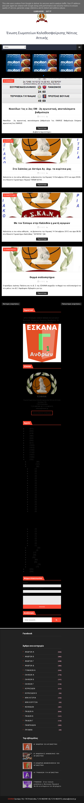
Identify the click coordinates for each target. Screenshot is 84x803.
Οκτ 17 (32, 499)
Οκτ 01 (32, 545)
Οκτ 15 (32, 502)
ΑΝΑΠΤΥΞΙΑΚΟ (10, 195)
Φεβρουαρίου (32, 564)
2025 (28, 429)
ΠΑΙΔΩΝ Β (29, 716)
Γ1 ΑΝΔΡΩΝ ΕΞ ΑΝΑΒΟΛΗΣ (34, 315)
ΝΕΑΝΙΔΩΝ (9, 81)
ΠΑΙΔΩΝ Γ (29, 721)
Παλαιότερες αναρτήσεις (71, 304)
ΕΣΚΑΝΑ (11, 799)
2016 (28, 450)
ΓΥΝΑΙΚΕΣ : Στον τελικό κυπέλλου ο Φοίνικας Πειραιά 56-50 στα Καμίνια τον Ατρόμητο (47, 784)
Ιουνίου (30, 555)
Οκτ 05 (32, 536)
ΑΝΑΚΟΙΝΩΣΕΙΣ (11, 249)
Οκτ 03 (32, 541)
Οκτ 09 (32, 531)
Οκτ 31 (32, 469)
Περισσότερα (42, 128)
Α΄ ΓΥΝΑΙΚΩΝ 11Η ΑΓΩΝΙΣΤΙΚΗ (46, 772)
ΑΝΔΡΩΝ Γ (29, 661)
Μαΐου (29, 557)
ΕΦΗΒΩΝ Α (29, 675)
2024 (28, 431)
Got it (48, 11)
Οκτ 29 (32, 473)
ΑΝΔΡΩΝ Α (29, 652)
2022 (28, 436)
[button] (41, 75)
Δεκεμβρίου (31, 462)
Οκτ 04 (32, 538)
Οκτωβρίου (31, 466)
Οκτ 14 (32, 504)
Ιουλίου (30, 553)
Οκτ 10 (32, 529)
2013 (28, 457)
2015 (28, 452)
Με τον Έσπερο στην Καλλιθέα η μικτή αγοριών (42, 223)
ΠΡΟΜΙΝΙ (29, 730)
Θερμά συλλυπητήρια (42, 277)
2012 (28, 459)
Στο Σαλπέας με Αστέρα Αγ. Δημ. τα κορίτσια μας (42, 168)
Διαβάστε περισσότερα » (42, 132)
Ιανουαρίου (31, 567)
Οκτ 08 (32, 534)
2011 (28, 569)
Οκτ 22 (32, 490)
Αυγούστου (31, 550)
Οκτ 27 (32, 478)
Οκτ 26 (32, 481)
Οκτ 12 (32, 509)
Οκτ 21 (32, 492)
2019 (28, 443)
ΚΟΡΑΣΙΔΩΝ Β (31, 693)
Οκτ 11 (32, 511)
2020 (28, 440)
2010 (28, 571)
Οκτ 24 (32, 485)
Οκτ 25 (32, 483)
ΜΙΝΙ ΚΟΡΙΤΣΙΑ (31, 702)
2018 (28, 445)
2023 (28, 433)
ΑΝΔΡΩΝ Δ (29, 666)
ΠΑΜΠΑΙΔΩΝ (30, 725)
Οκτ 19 (32, 495)
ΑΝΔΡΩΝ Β (29, 656)
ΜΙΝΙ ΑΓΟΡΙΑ (30, 698)
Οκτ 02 (32, 543)
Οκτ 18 (32, 497)
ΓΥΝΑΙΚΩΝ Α (30, 670)
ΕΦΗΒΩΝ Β (29, 679)
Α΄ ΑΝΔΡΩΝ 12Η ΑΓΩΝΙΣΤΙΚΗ (45, 744)
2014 (28, 455)
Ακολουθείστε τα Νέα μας (42, 413)
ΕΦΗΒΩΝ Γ (29, 684)
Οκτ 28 (32, 476)
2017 (28, 447)
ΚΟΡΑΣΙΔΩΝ (30, 688)
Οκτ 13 (32, 507)
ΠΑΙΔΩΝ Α (29, 711)
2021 (28, 438)
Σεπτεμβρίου (32, 548)
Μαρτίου (30, 562)
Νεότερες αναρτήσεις (11, 304)
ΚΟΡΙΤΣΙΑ (9, 141)
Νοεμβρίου (31, 464)
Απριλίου (31, 560)
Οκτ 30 (32, 471)
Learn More (39, 11)
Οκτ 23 (32, 488)
